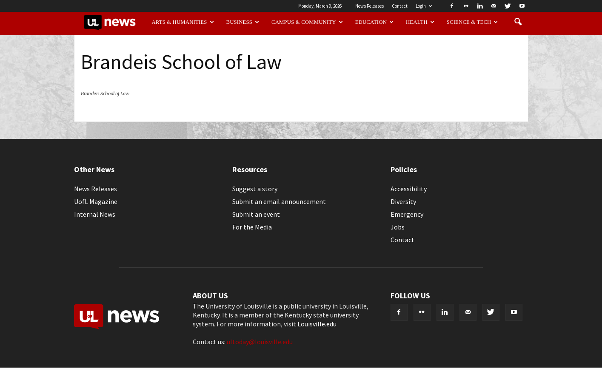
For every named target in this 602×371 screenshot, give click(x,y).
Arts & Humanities (182, 22)
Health (420, 22)
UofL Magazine (95, 201)
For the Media (252, 227)
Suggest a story (254, 188)
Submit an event (256, 214)
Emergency (407, 214)
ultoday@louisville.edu (260, 341)
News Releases (369, 6)
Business (243, 22)
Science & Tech (472, 22)
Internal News (94, 214)
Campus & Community (307, 22)
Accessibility (409, 188)
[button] (518, 22)
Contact (400, 6)
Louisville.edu (317, 324)
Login (424, 6)
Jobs (398, 227)
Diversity (403, 201)
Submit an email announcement (279, 201)
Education (374, 22)
